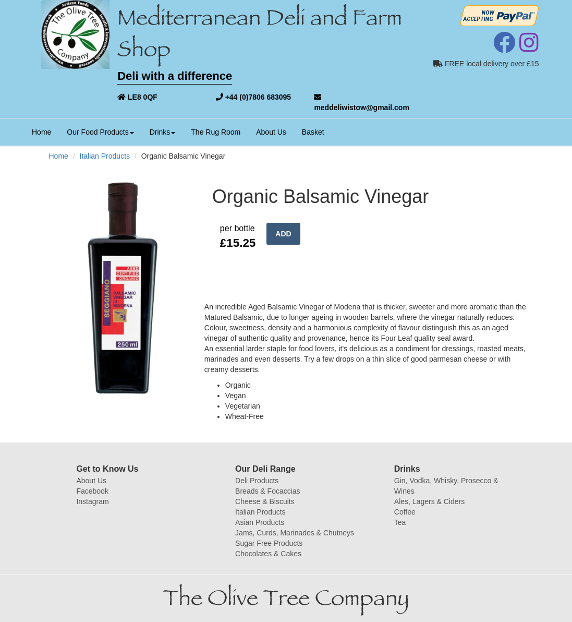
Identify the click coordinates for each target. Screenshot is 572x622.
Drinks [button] (163, 132)
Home (45, 131)
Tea (400, 522)
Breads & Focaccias (267, 491)
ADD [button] (283, 234)
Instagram (92, 501)
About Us (271, 132)
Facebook (92, 491)
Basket (313, 132)
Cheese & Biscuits (265, 501)
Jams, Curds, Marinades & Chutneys (294, 533)
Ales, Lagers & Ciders (429, 501)
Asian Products (259, 522)
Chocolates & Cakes (268, 553)
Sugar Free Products (268, 543)
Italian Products (105, 156)
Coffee (405, 512)
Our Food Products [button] (100, 132)
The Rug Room (215, 132)
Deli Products (256, 480)
